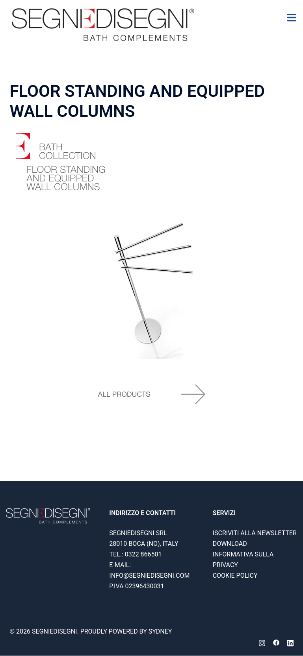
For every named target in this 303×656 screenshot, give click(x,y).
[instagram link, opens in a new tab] (262, 642)
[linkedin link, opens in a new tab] (290, 642)
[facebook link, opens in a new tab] (276, 642)
